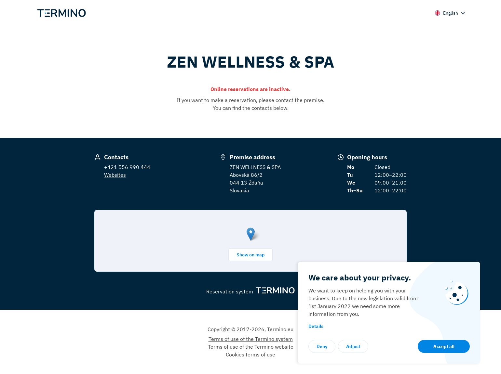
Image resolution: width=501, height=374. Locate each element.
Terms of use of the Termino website (250, 346)
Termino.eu (280, 329)
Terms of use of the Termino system (251, 339)
